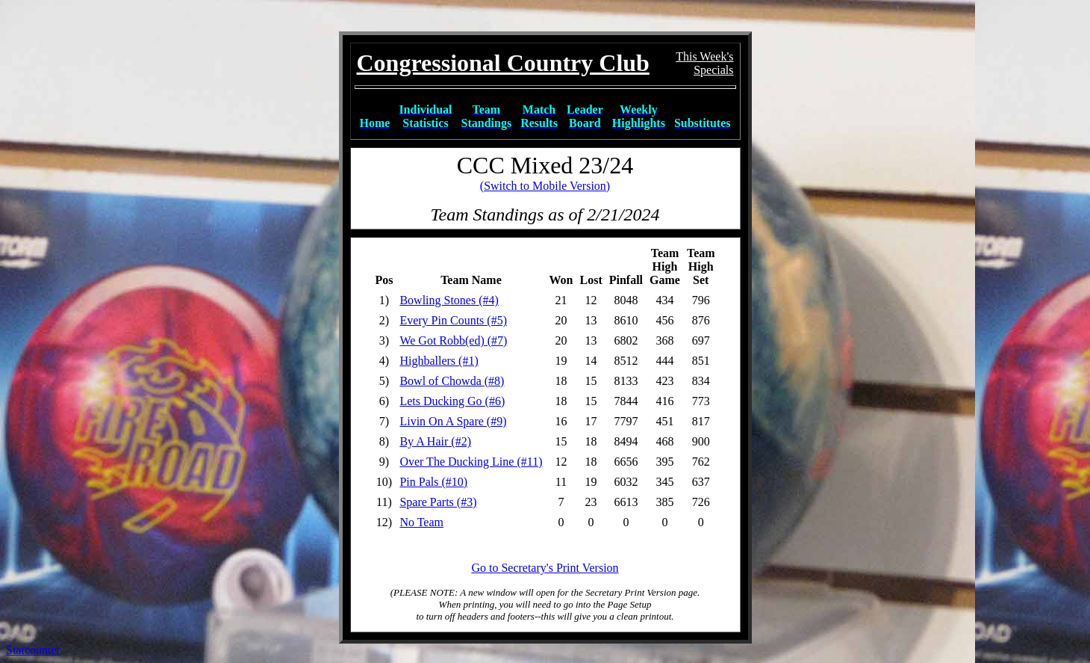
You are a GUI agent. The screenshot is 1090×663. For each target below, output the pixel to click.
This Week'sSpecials (704, 63)
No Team (421, 522)
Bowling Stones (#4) (448, 300)
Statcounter (33, 650)
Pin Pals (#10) (433, 481)
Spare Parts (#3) (437, 502)
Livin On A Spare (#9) (452, 421)
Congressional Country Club (503, 62)
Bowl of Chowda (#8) (451, 380)
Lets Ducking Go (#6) (452, 401)
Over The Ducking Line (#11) (470, 461)
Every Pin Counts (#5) (453, 320)
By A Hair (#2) (435, 441)
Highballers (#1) (438, 360)
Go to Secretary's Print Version (544, 567)
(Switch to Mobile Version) (545, 185)
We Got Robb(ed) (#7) (453, 340)
